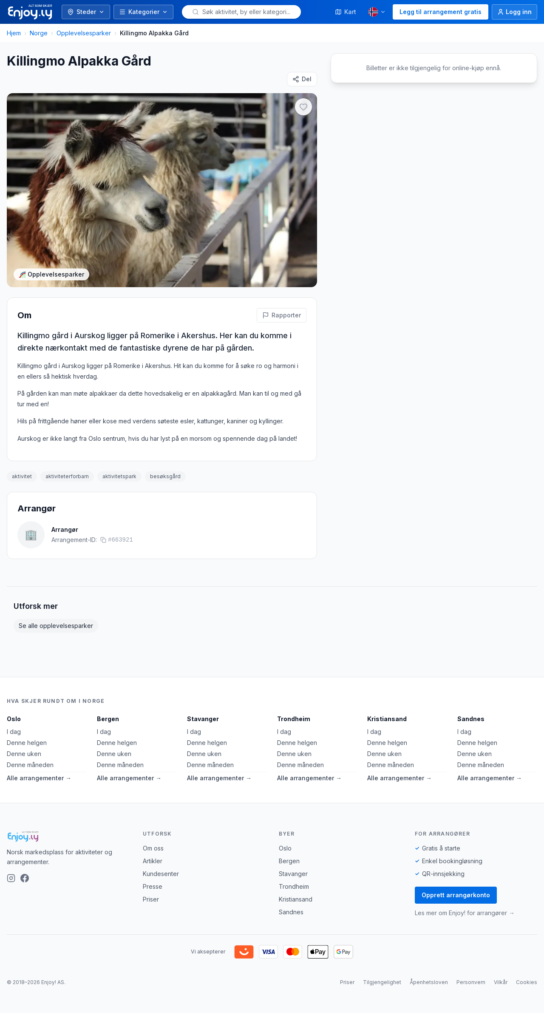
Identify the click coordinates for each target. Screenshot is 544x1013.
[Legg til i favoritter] (303, 106)
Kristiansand (387, 718)
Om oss (153, 848)
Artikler (152, 861)
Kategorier (143, 11)
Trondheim (293, 718)
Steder (86, 11)
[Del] (302, 79)
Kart (345, 11)
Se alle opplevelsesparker (56, 625)
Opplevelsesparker (84, 33)
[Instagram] (11, 878)
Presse (152, 886)
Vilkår (500, 982)
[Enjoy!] (68, 836)
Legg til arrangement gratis (441, 11)
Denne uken (24, 753)
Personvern (470, 982)
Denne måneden (30, 764)
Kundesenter (161, 873)
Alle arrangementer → (39, 778)
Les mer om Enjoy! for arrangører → (465, 912)
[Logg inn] (514, 12)
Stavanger (203, 718)
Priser (151, 899)
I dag (14, 731)
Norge (39, 33)
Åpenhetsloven (429, 982)
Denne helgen (27, 742)
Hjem (14, 33)
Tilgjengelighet (382, 982)
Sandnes (470, 718)
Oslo (14, 718)
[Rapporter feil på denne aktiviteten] (281, 315)
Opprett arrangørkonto (456, 895)
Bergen (108, 718)
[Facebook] (24, 878)
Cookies (526, 982)
